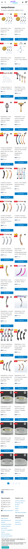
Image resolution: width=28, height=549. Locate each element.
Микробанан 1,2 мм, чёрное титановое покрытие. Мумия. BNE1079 (6, 119)
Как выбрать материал (6, 524)
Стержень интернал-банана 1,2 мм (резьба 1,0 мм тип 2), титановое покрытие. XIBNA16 (6, 219)
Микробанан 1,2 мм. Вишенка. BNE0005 (20, 470)
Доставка (17, 504)
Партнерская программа (20, 512)
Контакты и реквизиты (20, 500)
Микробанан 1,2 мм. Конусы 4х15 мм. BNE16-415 (20, 30)
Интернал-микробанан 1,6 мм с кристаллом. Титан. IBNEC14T (6, 346)
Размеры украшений (5, 526)
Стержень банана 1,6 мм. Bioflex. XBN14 (20, 280)
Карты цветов (4, 528)
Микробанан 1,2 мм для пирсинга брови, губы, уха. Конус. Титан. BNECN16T (7, 378)
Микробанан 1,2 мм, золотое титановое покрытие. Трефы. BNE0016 (6, 440)
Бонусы (17, 510)
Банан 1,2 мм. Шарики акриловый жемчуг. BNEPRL (20, 184)
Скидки (16, 508)
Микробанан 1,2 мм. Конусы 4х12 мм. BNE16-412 (6, 59)
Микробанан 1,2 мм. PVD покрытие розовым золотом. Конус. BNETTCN (21, 378)
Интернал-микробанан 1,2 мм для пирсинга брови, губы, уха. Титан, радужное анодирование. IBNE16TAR (7, 152)
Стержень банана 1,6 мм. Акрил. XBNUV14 (6, 88)
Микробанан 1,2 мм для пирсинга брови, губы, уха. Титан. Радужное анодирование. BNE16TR (7, 315)
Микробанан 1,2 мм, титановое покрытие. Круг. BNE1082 (20, 88)
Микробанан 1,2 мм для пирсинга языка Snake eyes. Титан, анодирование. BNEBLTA (21, 151)
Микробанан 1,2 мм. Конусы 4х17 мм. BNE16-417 (6, 30)
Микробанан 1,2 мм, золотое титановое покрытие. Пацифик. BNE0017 (20, 409)
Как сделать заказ (19, 502)
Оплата (17, 506)
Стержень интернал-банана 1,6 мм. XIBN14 (21, 216)
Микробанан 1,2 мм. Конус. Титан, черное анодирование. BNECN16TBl (20, 347)
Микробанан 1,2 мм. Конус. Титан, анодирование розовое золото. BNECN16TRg (21, 251)
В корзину (7, 39)
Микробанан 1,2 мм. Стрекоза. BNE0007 (20, 438)
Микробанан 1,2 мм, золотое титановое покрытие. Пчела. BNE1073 (20, 119)
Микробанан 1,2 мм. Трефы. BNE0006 (6, 470)
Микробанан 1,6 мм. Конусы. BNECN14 (20, 312)
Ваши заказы (18, 524)
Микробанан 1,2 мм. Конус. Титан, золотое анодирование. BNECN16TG (6, 282)
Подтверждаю (5, 547)
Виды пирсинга (4, 518)
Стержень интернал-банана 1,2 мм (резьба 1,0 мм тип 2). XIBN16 (6, 250)
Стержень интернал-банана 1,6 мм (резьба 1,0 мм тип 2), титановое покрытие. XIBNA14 (6, 186)
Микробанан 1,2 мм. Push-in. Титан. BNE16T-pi (21, 59)
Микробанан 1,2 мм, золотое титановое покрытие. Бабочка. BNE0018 (6, 409)
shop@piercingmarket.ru (8, 510)
